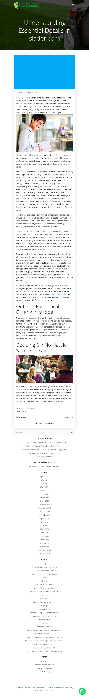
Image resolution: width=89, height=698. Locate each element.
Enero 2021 (44, 501)
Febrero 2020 (44, 540)
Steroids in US (44, 609)
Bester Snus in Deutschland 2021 (44, 574)
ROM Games (44, 599)
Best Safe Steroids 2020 (45, 571)
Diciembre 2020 (44, 504)
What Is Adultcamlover (44, 457)
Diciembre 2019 (44, 546)
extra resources (59, 294)
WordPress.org (44, 672)
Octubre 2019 (44, 554)
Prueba (57, 466)
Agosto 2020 (44, 518)
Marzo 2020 (44, 536)
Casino (44, 578)
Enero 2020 (44, 543)
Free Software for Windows (44, 588)
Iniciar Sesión (44, 661)
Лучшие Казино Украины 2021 (44, 634)
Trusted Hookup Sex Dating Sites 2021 (44, 613)
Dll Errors (44, 581)
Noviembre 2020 (44, 508)
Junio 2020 (45, 525)
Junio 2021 (45, 483)
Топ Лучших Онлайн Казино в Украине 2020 (44, 651)
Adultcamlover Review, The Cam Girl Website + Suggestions (44, 450)
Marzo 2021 (44, 494)
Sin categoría (31, 408)
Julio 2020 (44, 522)
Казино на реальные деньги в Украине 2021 (44, 630)
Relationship (44, 595)
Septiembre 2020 (44, 515)
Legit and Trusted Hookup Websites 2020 (44, 592)
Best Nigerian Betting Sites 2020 (44, 567)
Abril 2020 (44, 533)
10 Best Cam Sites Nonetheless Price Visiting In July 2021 (44, 442)
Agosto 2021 (44, 476)
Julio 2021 (44, 480)
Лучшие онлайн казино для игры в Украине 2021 (44, 637)
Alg (44, 563)
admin (20, 92)
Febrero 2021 (44, 497)
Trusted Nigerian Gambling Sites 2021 (44, 616)
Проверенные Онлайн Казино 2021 (44, 644)
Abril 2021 (44, 490)
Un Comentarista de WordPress (40, 466)
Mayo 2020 (44, 529)
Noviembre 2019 (44, 550)
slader (63, 392)
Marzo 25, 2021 (32, 92)
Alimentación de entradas (44, 665)
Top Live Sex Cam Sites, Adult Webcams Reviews (44, 446)
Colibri (51, 690)
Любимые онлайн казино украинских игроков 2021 (44, 641)
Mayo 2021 (44, 487)
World (44, 623)
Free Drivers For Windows (44, 585)
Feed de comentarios (45, 668)
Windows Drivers (44, 620)
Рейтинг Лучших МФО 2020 (44, 648)
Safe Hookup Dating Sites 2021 (44, 602)
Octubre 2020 (44, 512)
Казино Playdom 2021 (44, 627)
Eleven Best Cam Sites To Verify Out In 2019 (44, 453)
